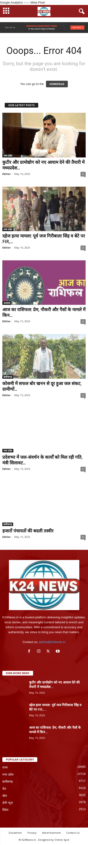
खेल (4, 795)
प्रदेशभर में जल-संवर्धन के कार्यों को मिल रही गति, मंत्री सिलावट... (42, 460)
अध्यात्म (7, 303)
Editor (6, 174)
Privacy (32, 832)
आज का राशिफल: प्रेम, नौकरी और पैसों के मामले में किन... (43, 312)
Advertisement (51, 832)
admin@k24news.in (52, 642)
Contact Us (73, 832)
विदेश (5, 810)
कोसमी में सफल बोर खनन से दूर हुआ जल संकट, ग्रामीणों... (42, 386)
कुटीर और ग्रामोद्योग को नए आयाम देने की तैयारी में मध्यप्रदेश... (43, 165)
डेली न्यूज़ (7, 803)
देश (4, 788)
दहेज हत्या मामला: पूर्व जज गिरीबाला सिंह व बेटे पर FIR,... (43, 239)
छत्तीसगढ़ (8, 376)
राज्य (5, 767)
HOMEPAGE (57, 84)
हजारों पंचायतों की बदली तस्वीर (28, 531)
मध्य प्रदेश (8, 155)
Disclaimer (15, 832)
